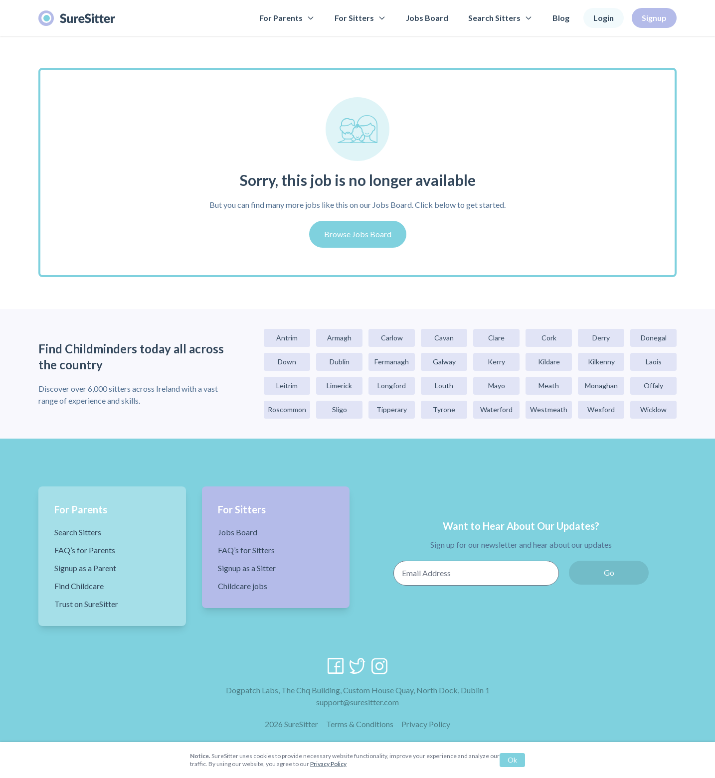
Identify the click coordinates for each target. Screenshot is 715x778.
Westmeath (548, 409)
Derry (601, 337)
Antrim (287, 337)
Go (609, 572)
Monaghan (601, 385)
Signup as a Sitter (247, 568)
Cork (548, 337)
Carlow (392, 337)
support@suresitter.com (357, 702)
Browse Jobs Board (357, 234)
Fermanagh (391, 361)
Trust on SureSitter (86, 604)
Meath (548, 385)
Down (287, 361)
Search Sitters (500, 17)
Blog (560, 17)
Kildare (549, 361)
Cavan (444, 337)
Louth (444, 385)
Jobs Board (427, 17)
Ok (512, 760)
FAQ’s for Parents (84, 550)
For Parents (287, 17)
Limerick (339, 385)
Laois (654, 361)
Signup (654, 17)
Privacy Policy (425, 724)
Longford (391, 385)
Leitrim (287, 385)
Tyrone (444, 409)
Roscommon (287, 409)
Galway (444, 361)
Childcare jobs (242, 586)
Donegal (654, 337)
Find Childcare (79, 586)
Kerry (496, 361)
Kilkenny (601, 361)
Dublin (340, 361)
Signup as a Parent (85, 568)
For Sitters (360, 17)
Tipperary (391, 409)
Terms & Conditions (359, 724)
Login (603, 17)
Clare (496, 337)
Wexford (601, 409)
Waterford (496, 409)
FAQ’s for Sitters (246, 550)
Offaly (653, 385)
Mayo (496, 385)
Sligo (339, 409)
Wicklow (653, 409)
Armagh (339, 337)
